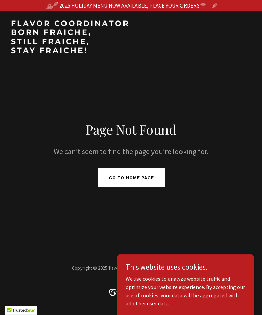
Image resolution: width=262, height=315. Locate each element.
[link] (70, 50)
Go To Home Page (131, 178)
